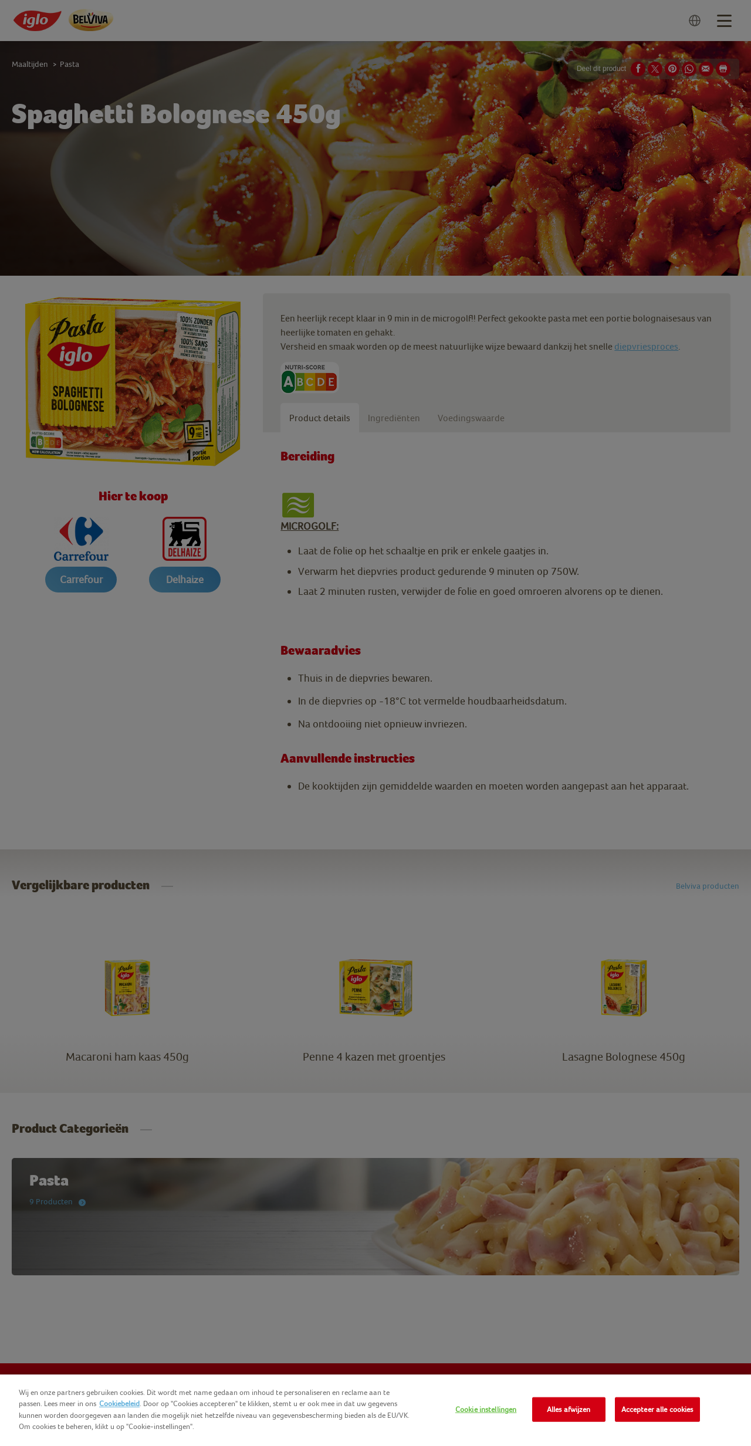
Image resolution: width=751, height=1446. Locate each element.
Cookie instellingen (485, 1409)
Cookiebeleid (119, 1403)
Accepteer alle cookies (657, 1409)
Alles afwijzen (569, 1409)
